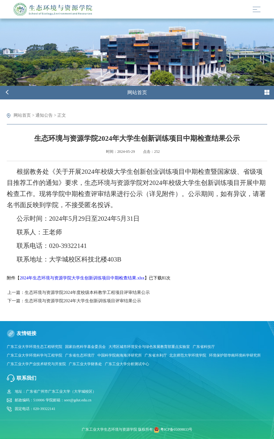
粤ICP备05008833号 (176, 429)
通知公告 (44, 115)
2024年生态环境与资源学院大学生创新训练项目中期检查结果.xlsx (82, 278)
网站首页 (22, 115)
